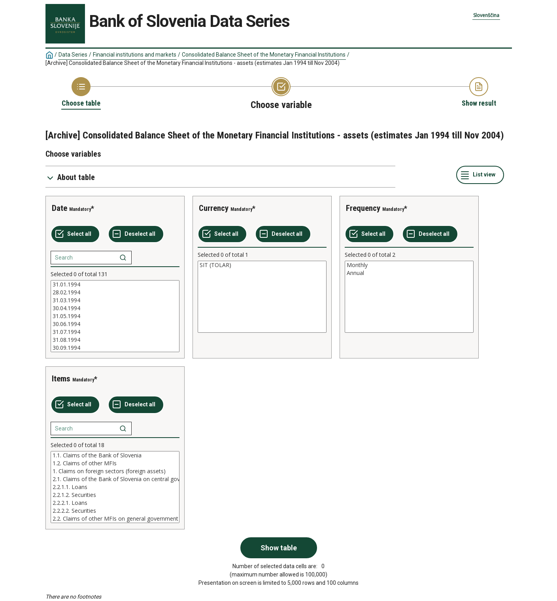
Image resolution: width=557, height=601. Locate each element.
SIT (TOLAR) (262, 265)
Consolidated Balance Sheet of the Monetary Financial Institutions (264, 54)
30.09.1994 (115, 348)
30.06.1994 (115, 324)
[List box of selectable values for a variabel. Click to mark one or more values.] (115, 316)
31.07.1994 (115, 332)
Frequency (363, 208)
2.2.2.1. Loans (115, 503)
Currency (213, 208)
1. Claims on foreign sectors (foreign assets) (115, 471)
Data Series (73, 54)
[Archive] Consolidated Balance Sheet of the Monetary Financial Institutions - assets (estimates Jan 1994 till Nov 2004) (192, 63)
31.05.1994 (115, 316)
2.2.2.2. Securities (115, 511)
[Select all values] (75, 234)
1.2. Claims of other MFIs (115, 463)
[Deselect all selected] (136, 234)
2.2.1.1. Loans (115, 487)
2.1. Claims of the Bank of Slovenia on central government (115, 479)
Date (59, 208)
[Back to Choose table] (81, 92)
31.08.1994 (115, 340)
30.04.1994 (115, 308)
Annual (409, 273)
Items (61, 378)
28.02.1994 (115, 292)
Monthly (409, 265)
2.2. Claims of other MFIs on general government (115, 519)
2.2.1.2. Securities (115, 495)
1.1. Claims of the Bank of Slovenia (115, 455)
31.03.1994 (115, 300)
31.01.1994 (115, 284)
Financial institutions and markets (134, 54)
